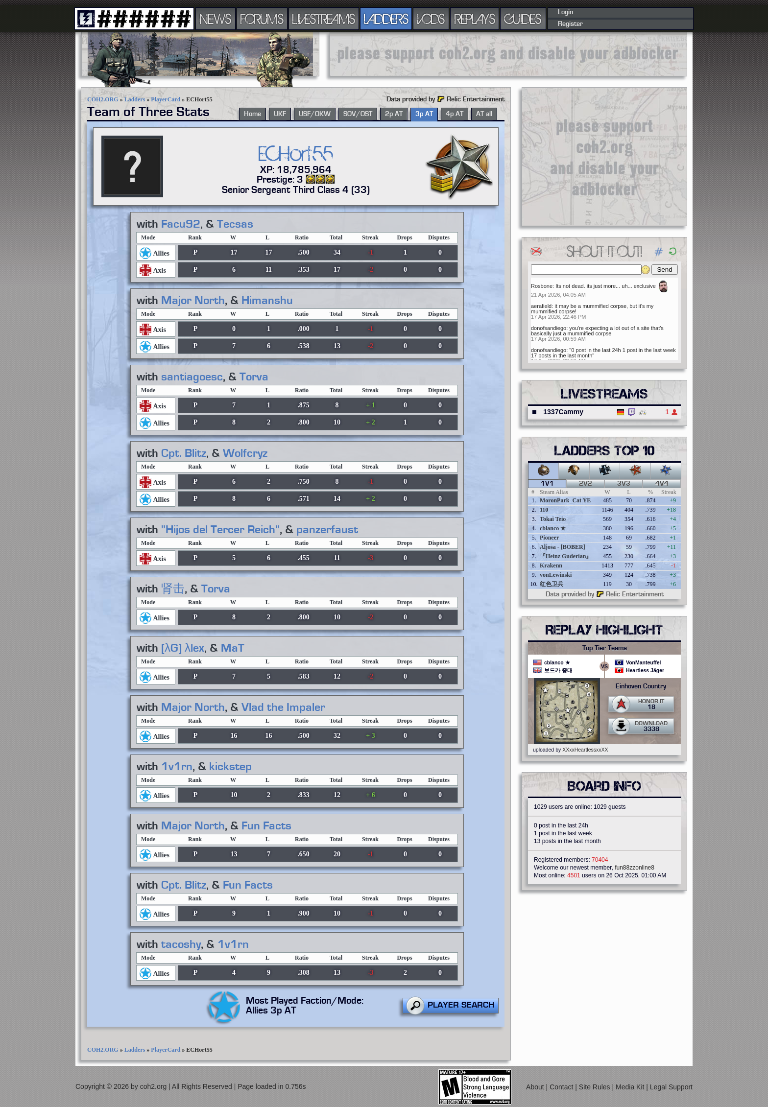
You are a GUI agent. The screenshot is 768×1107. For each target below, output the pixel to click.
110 (544, 509)
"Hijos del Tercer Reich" (220, 530)
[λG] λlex (182, 648)
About (536, 1087)
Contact (562, 1087)
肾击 (173, 589)
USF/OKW (315, 114)
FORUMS (262, 18)
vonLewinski (556, 574)
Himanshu (267, 300)
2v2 (585, 483)
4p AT (454, 114)
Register (570, 24)
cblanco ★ (553, 528)
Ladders (134, 99)
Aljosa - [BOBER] (562, 546)
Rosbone (541, 286)
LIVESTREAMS (323, 18)
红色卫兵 (551, 584)
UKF (280, 114)
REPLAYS (475, 18)
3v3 (623, 483)
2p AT (394, 114)
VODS (431, 18)
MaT (232, 648)
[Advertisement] (508, 54)
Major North (193, 300)
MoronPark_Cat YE (565, 500)
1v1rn (176, 767)
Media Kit (631, 1087)
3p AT (424, 114)
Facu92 (180, 224)
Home (252, 114)
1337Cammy (563, 412)
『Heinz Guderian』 (566, 556)
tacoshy (181, 944)
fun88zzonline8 (634, 867)
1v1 (547, 483)
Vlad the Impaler (283, 707)
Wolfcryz (245, 453)
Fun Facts (266, 826)
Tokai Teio (553, 519)
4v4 (662, 483)
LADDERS (386, 18)
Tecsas (235, 224)
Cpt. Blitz (183, 453)
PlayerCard (165, 99)
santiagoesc (192, 377)
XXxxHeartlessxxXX (585, 750)
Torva (254, 377)
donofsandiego (548, 328)
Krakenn (551, 565)
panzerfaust (327, 530)
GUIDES (523, 18)
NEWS (215, 18)
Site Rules (595, 1087)
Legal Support (671, 1087)
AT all (484, 114)
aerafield (541, 306)
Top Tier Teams (604, 648)
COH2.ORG (103, 99)
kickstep (230, 767)
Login (565, 12)
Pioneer (549, 537)
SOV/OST (357, 114)
